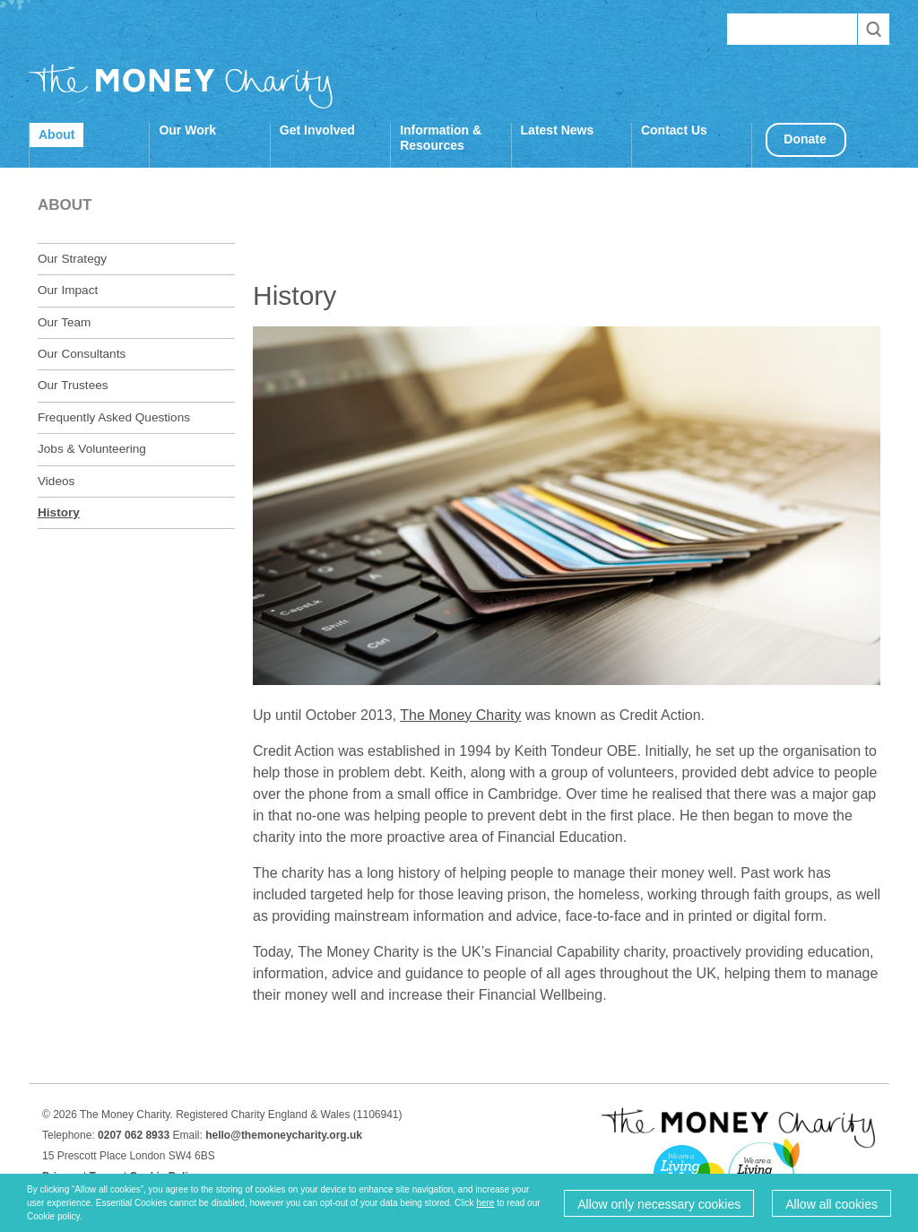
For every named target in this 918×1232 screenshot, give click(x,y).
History (59, 512)
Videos (56, 481)
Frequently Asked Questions (114, 417)
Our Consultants (82, 353)
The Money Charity (181, 86)
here (485, 1203)
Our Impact (68, 290)
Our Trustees (73, 385)
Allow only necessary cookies (658, 1204)
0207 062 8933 (133, 1135)
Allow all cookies (831, 1204)
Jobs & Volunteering (92, 448)
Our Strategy (72, 258)
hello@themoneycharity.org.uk (283, 1135)
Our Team (64, 322)
